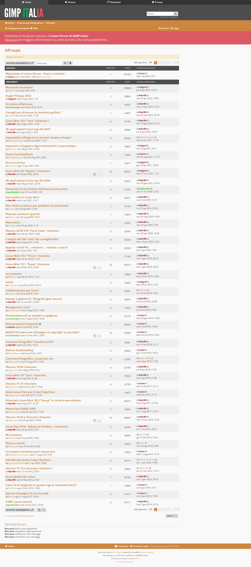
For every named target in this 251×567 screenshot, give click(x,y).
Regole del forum (14, 56)
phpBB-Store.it (134, 558)
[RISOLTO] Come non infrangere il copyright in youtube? (42, 332)
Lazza (11, 76)
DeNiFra (12, 488)
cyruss (11, 208)
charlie (142, 153)
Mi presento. (14, 435)
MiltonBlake (14, 353)
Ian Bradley (148, 552)
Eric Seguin (117, 552)
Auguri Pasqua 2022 (18, 95)
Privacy (157, 2)
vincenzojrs (14, 107)
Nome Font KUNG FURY (21, 408)
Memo (11, 496)
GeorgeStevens (15, 157)
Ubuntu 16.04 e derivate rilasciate (28, 417)
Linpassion (13, 285)
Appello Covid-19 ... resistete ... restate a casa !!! (37, 247)
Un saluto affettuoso (19, 104)
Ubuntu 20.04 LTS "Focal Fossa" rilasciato (32, 230)
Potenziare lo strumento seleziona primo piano (36, 189)
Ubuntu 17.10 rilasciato (21, 383)
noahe (11, 115)
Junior (141, 442)
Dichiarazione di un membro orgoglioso (31, 315)
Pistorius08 (13, 446)
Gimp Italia (45, 76)
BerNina (12, 276)
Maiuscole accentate (19, 87)
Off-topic (13, 50)
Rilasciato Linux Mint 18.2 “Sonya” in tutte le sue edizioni (43, 400)
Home (26, 2)
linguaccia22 (14, 395)
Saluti (9, 282)
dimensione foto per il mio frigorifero (30, 392)
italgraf (143, 87)
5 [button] (169, 63)
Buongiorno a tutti (18, 307)
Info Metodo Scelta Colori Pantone (28, 460)
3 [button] (162, 63)
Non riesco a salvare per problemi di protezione (37, 205)
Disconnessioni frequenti (22, 324)
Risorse (70, 2)
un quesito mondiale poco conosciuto (30, 451)
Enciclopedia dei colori (20, 476)
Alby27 (11, 90)
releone (12, 293)
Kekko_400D (14, 361)
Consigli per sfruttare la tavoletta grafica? (33, 112)
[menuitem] (33, 28)
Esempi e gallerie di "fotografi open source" (34, 298)
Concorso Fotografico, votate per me (29, 358)
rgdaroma (13, 370)
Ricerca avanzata (169, 17)
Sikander (12, 149)
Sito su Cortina (15, 162)
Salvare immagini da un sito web (27, 493)
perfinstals (13, 192)
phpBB (116, 555)
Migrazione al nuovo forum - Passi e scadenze (35, 73)
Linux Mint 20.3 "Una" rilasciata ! (27, 120)
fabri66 (142, 95)
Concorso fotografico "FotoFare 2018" (30, 342)
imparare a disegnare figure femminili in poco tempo (41, 146)
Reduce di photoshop (19, 350)
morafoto (12, 165)
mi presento (14, 273)
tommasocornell (16, 463)
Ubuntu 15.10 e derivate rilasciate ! (29, 468)
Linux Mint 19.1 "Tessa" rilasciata (27, 264)
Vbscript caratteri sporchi (23, 214)
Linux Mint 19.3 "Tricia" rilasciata (28, 255)
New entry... (14, 222)
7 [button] (175, 63)
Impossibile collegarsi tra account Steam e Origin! (38, 137)
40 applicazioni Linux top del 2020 (28, 180)
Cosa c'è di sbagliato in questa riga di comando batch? (41, 485)
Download (114, 2)
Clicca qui (11, 40)
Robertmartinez (15, 140)
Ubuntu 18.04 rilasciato (21, 367)
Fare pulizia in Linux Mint (22, 197)
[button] (150, 62)
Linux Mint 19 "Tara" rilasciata (26, 375)
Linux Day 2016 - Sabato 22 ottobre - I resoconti (37, 426)
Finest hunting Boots (19, 154)
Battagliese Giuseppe (18, 454)
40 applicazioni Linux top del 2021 (28, 129)
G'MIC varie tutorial (19, 501)
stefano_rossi (14, 310)
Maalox (11, 217)
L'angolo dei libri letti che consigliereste (32, 239)
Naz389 (12, 438)
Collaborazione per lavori (22, 290)
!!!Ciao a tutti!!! (15, 443)
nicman (11, 225)
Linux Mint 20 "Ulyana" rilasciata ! (28, 171)
